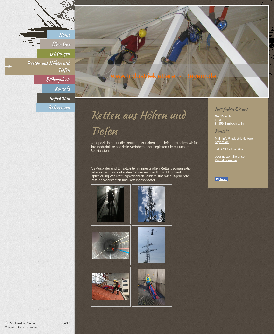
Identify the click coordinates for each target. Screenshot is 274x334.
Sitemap (31, 323)
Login (67, 322)
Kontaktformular (226, 160)
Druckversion (15, 323)
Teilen (221, 179)
